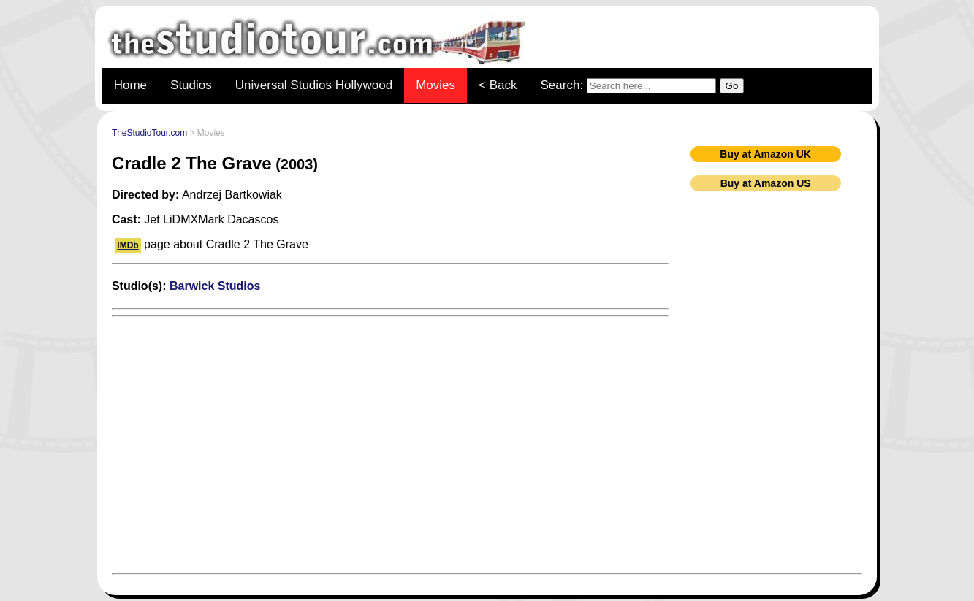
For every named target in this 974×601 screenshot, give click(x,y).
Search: (643, 85)
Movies (435, 85)
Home (130, 85)
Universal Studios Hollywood (313, 85)
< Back (498, 85)
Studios (191, 85)
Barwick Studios (215, 286)
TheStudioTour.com (149, 133)
